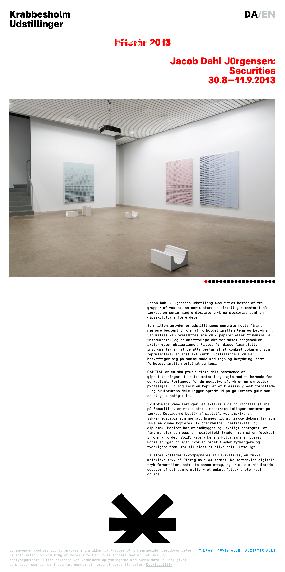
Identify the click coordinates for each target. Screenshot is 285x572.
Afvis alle (228, 550)
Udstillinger (36, 23)
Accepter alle (260, 550)
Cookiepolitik (159, 565)
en (269, 14)
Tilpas (206, 550)
